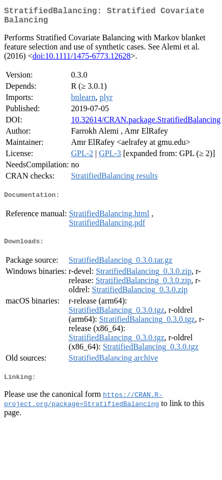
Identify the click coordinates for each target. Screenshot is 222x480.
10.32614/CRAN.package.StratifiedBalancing (145, 123)
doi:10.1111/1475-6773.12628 (82, 60)
